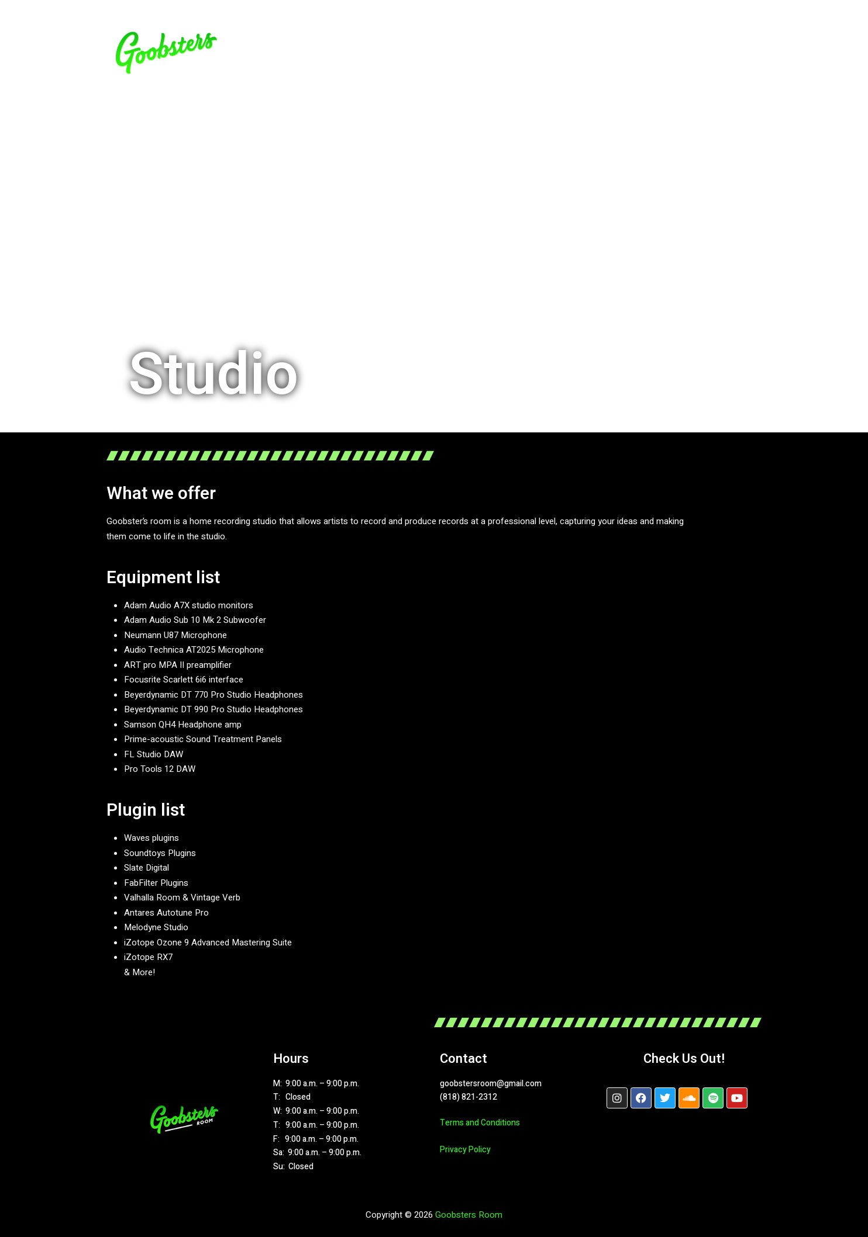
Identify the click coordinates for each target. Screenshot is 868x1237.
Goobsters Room (468, 1214)
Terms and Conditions (480, 1123)
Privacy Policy (465, 1150)
